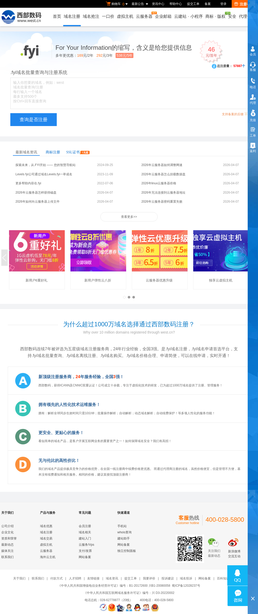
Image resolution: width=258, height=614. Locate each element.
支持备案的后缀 (235, 113)
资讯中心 (158, 4)
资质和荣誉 (9, 538)
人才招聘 (75, 578)
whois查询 (124, 532)
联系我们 (7, 557)
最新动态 (7, 544)
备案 (208, 4)
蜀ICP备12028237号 (186, 585)
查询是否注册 (33, 119)
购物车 (117, 4)
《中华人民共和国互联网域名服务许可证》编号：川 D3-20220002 (129, 593)
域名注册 (72, 16)
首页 (57, 16)
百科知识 (223, 578)
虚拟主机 (125, 16)
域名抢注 (91, 16)
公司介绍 (7, 526)
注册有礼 (244, 4)
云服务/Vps (86, 544)
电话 (253, 87)
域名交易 (46, 538)
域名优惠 (46, 526)
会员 (253, 54)
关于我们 (19, 578)
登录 (223, 4)
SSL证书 (78, 152)
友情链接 (93, 578)
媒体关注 (7, 551)
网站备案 (85, 557)
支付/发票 (85, 551)
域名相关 (85, 532)
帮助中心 (176, 4)
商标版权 (215, 15)
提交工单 (193, 4)
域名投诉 (186, 578)
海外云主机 (47, 557)
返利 (253, 151)
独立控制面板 (126, 551)
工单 (253, 135)
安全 (232, 16)
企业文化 (7, 532)
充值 (253, 120)
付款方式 (56, 578)
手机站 (122, 526)
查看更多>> (129, 217)
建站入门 (85, 538)
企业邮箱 (163, 16)
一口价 (108, 16)
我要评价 (149, 578)
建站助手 (123, 538)
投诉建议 (168, 578)
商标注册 (53, 152)
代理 (253, 103)
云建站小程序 (188, 16)
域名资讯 (112, 578)
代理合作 (247, 16)
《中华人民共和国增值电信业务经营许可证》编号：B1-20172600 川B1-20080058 (114, 585)
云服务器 (144, 15)
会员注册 (85, 526)
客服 (253, 70)
